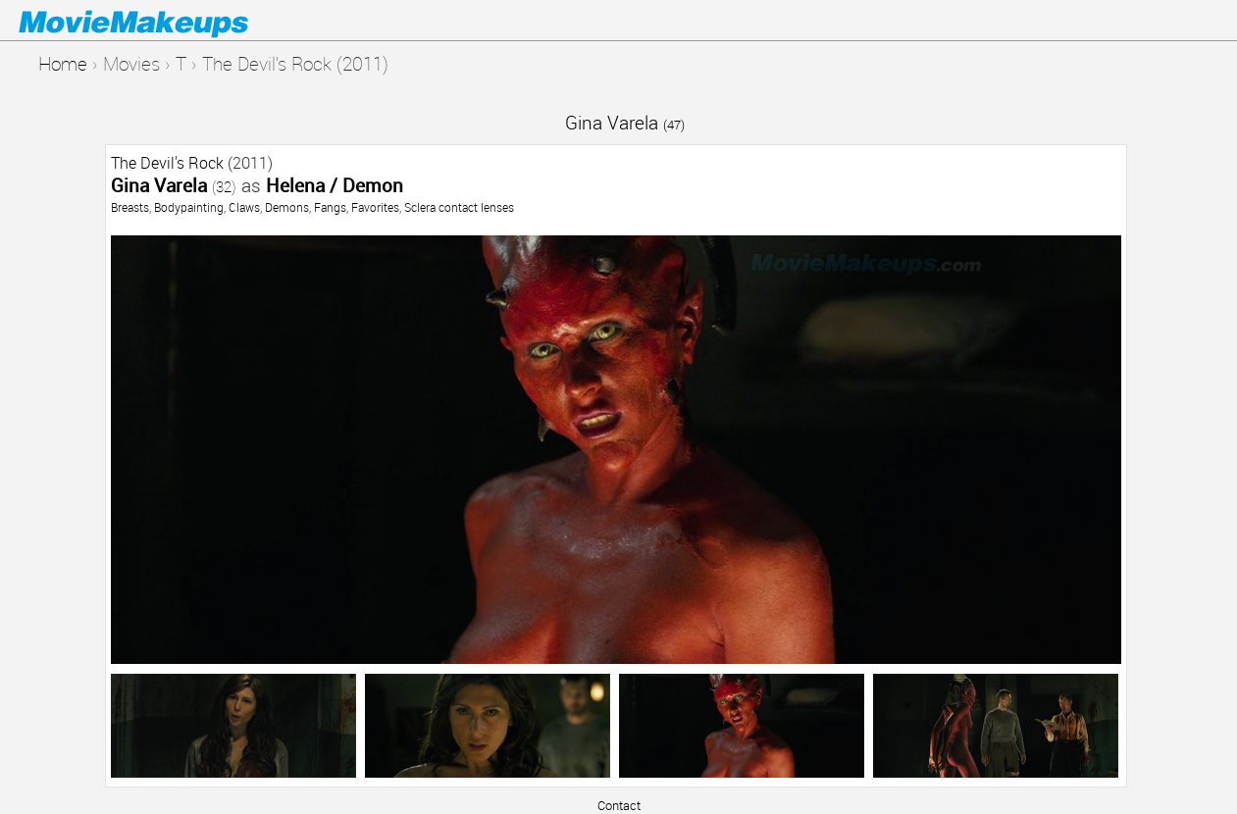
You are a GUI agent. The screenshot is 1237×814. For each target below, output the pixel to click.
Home (62, 63)
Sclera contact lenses (459, 207)
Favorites (375, 207)
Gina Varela (625, 122)
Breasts (130, 207)
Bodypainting (189, 207)
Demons (287, 207)
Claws (244, 207)
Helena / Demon (334, 185)
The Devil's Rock (167, 163)
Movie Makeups (162, 20)
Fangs (330, 207)
